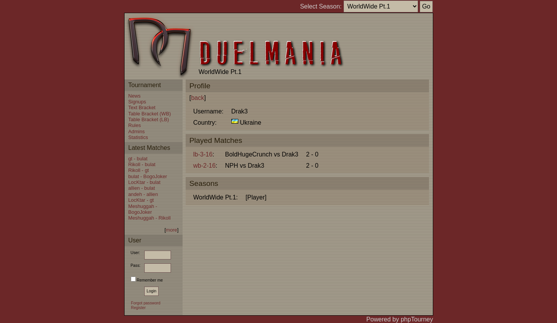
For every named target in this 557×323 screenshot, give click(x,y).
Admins (136, 131)
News (134, 96)
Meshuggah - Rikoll (149, 218)
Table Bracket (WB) (149, 114)
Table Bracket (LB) (148, 119)
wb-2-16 (204, 165)
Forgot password (146, 303)
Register (138, 308)
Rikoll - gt (138, 170)
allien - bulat (141, 188)
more (171, 230)
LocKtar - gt (141, 200)
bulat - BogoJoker (147, 176)
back (197, 97)
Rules (134, 125)
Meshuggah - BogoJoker (142, 209)
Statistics (138, 137)
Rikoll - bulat (141, 164)
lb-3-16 (203, 154)
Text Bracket (141, 107)
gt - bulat (138, 159)
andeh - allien (143, 194)
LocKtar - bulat (144, 182)
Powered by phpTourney (399, 319)
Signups (137, 102)
